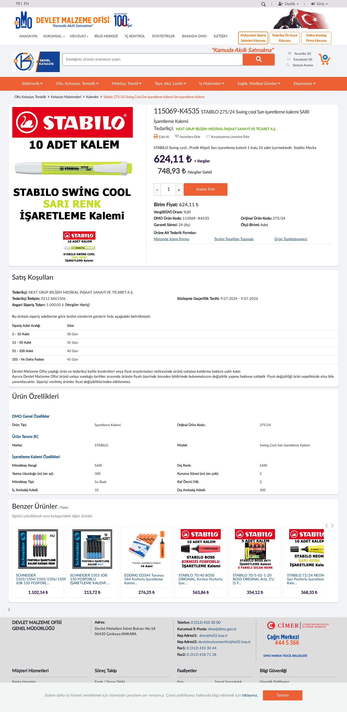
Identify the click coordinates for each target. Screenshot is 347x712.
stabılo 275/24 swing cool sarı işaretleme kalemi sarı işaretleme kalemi (153, 97)
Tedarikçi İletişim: (26, 299)
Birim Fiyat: (166, 204)
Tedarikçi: (19, 292)
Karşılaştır (299, 59)
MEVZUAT (79, 36)
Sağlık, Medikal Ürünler (259, 83)
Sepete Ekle (205, 189)
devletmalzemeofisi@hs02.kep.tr (224, 642)
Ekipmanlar (305, 83)
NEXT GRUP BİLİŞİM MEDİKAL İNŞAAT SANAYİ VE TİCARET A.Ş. (226, 129)
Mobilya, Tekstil (126, 83)
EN (26, 4)
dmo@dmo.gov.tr (222, 629)
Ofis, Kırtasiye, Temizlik (77, 83)
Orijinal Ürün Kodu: (256, 218)
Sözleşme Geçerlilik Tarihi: (198, 299)
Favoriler (299, 53)
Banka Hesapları (24, 682)
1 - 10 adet (20, 334)
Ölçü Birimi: (250, 225)
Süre (70, 326)
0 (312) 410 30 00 (205, 623)
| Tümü (63, 507)
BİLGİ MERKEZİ (106, 36)
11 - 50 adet (21, 342)
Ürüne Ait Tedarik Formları (175, 233)
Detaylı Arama (299, 65)
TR (18, 4)
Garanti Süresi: (166, 225)
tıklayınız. (250, 695)
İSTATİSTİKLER (163, 36)
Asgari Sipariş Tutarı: (28, 305)
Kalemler (92, 97)
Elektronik (32, 83)
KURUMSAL (54, 36)
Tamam (282, 695)
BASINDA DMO (194, 36)
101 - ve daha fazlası (28, 359)
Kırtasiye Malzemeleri (66, 97)
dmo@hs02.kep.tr (213, 636)
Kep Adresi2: (187, 642)
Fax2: (182, 655)
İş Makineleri (211, 83)
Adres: (100, 622)
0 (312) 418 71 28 (201, 655)
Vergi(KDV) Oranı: (168, 212)
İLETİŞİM (220, 36)
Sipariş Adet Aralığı (26, 326)
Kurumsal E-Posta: (192, 629)
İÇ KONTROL (135, 36)
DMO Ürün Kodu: (168, 218)
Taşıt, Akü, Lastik (170, 83)
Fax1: (182, 648)
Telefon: (184, 623)
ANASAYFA (28, 36)
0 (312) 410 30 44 (201, 648)
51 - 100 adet (22, 351)
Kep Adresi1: (187, 636)
